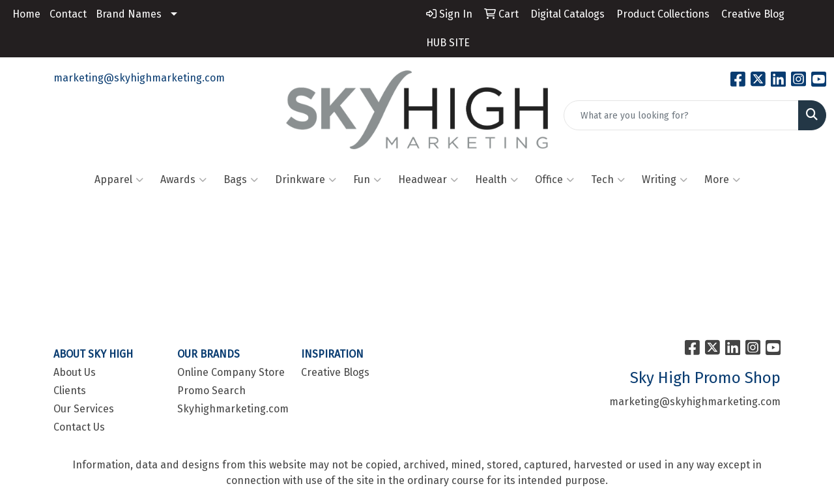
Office (554, 180)
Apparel (118, 180)
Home (26, 14)
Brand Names (129, 14)
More (722, 180)
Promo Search (211, 390)
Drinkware (305, 180)
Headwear (428, 180)
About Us (74, 372)
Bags (240, 180)
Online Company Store (231, 372)
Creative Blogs (335, 372)
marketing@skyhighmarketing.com (139, 78)
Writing (664, 180)
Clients (69, 390)
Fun (367, 180)
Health (496, 180)
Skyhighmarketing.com (231, 409)
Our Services (83, 409)
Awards (183, 180)
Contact (68, 14)
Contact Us (79, 427)
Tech (608, 180)
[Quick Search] (681, 115)
